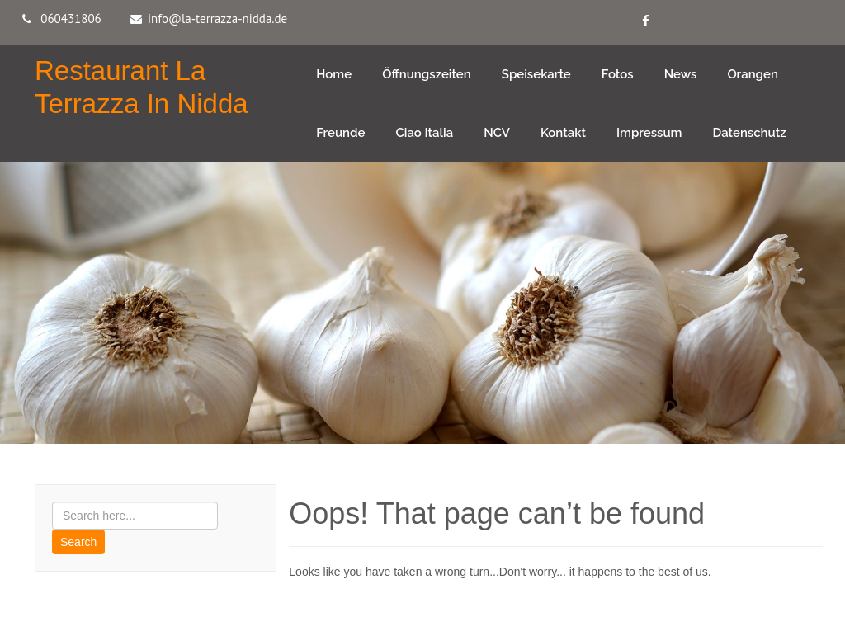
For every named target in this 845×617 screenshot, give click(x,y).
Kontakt (563, 132)
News (680, 74)
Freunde (340, 132)
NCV (497, 132)
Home (334, 74)
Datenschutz (749, 132)
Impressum (649, 132)
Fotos (618, 74)
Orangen (752, 74)
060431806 (70, 18)
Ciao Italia (425, 132)
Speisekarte (536, 74)
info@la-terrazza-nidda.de (217, 18)
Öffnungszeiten (426, 74)
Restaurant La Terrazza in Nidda (141, 87)
